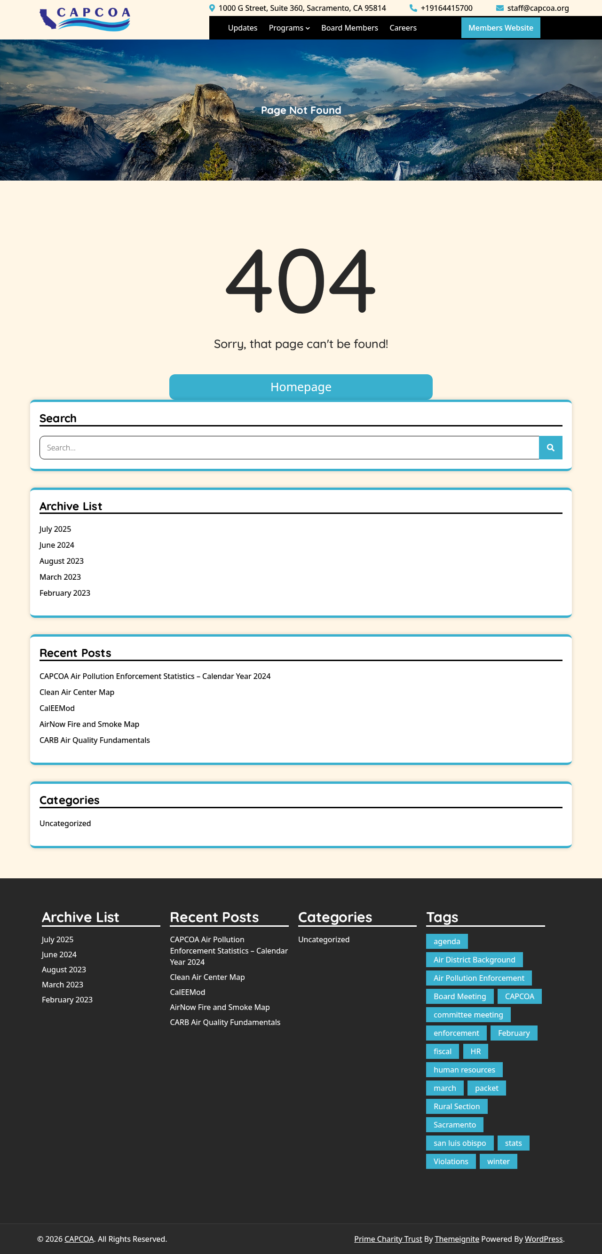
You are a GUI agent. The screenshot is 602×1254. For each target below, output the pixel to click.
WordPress (544, 1239)
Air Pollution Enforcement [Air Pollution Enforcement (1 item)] (479, 978)
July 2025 (55, 529)
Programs (286, 28)
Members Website (500, 28)
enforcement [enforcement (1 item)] (456, 1033)
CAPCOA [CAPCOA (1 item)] (519, 996)
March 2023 (60, 577)
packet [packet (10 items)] (487, 1088)
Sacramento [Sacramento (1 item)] (455, 1125)
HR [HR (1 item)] (476, 1051)
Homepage (301, 386)
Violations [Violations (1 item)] (451, 1161)
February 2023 (65, 593)
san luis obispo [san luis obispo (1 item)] (460, 1143)
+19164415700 (441, 8)
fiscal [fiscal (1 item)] (443, 1051)
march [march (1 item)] (445, 1088)
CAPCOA (79, 1239)
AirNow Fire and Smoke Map (89, 724)
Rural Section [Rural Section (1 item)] (457, 1106)
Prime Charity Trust (388, 1239)
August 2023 (62, 561)
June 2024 (57, 545)
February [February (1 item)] (514, 1033)
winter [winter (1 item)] (498, 1161)
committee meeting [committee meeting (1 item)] (468, 1015)
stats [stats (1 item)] (513, 1143)
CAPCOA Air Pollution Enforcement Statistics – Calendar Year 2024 (155, 676)
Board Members (349, 28)
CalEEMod (57, 708)
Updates (243, 28)
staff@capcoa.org (532, 8)
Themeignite (457, 1239)
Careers (403, 28)
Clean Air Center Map (77, 692)
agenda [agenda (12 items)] (447, 941)
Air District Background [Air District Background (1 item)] (474, 959)
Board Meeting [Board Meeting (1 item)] (460, 996)
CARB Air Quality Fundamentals (95, 740)
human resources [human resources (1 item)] (464, 1070)
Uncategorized (65, 823)
